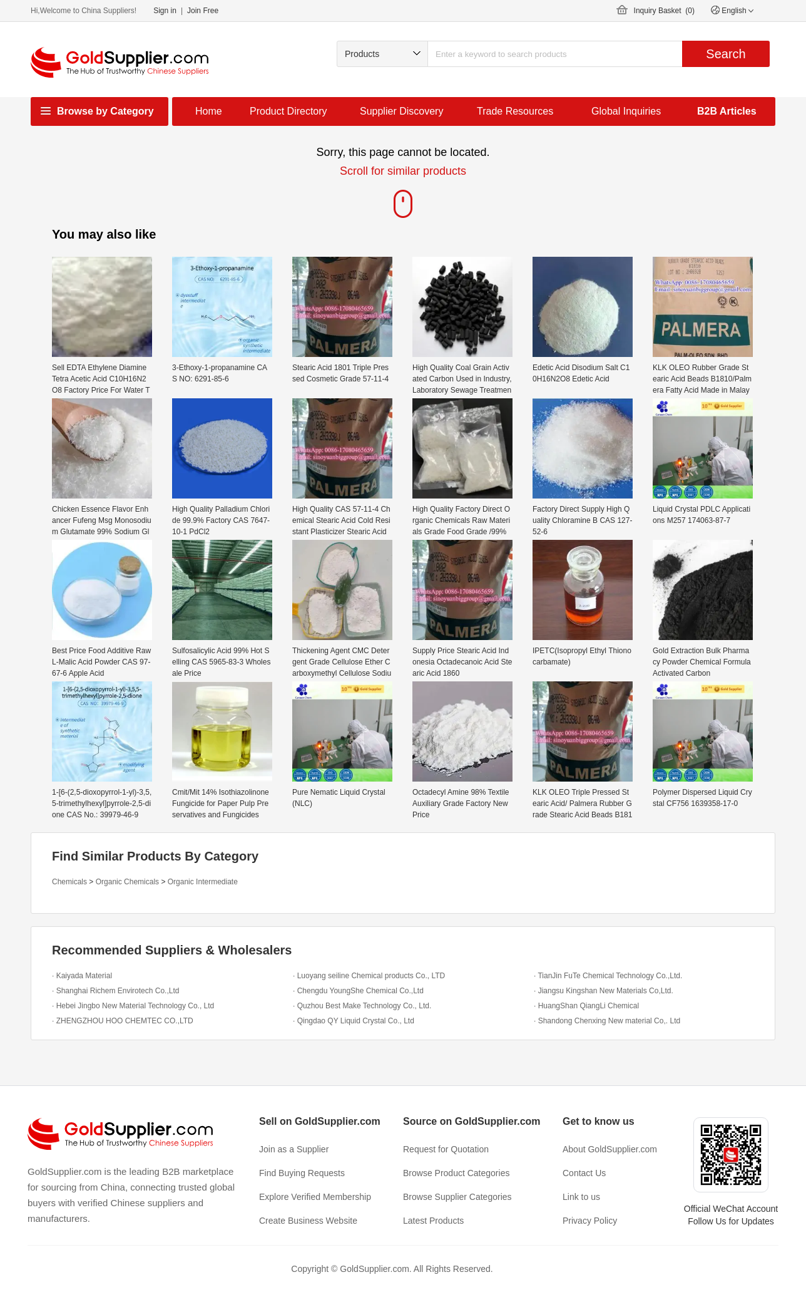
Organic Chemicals (127, 881)
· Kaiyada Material (82, 975)
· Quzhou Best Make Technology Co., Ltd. (362, 1005)
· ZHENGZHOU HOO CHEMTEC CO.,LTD (122, 1020)
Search (725, 54)
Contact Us (584, 1173)
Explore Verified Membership (315, 1197)
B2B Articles (727, 111)
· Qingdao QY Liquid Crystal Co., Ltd (353, 1020)
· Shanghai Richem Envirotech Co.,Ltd (115, 990)
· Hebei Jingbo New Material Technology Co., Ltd (133, 1005)
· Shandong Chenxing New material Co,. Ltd (607, 1020)
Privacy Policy (590, 1221)
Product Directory (288, 111)
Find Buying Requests (302, 1173)
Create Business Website (308, 1221)
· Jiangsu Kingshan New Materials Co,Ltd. (603, 990)
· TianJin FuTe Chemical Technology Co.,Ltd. (608, 975)
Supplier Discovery (401, 111)
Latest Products (433, 1221)
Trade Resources (515, 111)
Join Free (202, 10)
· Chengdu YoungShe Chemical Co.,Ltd (358, 990)
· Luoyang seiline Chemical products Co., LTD (369, 975)
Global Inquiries (626, 111)
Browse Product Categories (456, 1173)
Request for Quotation (446, 1149)
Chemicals (69, 881)
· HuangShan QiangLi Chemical (586, 1005)
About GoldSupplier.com (610, 1149)
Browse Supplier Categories (457, 1197)
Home (208, 111)
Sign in (164, 10)
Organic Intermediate (203, 881)
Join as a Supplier (294, 1149)
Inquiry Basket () (664, 10)
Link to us (581, 1197)
